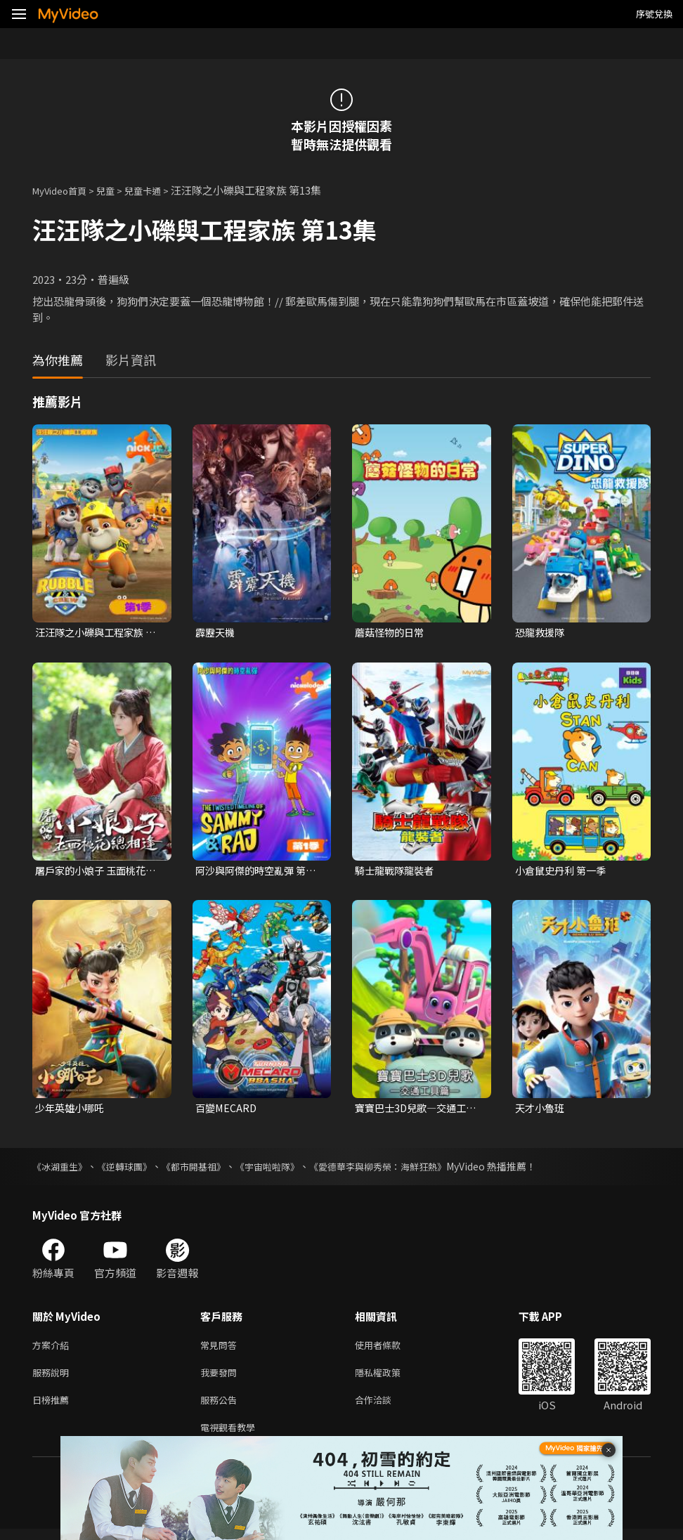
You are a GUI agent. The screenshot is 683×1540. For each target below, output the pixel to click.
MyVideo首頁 (64, 190)
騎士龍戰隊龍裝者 (397, 871)
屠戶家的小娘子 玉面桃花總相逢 (94, 872)
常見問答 (221, 1348)
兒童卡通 (158, 190)
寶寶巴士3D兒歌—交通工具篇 (414, 1110)
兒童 (116, 190)
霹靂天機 (216, 632)
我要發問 (221, 1378)
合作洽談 (384, 1407)
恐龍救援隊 (541, 632)
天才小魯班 (541, 1110)
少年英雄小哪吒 (72, 1110)
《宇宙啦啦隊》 (283, 1169)
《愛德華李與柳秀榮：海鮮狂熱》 (401, 1169)
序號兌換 (654, 13)
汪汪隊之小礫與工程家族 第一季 (93, 633)
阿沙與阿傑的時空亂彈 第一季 (254, 872)
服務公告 (221, 1407)
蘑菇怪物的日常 (392, 632)
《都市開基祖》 (204, 1169)
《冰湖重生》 (61, 1169)
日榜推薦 (53, 1407)
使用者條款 (389, 1348)
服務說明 (53, 1378)
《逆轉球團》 (130, 1169)
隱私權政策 (389, 1378)
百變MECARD (227, 1110)
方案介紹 (53, 1348)
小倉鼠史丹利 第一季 (563, 871)
